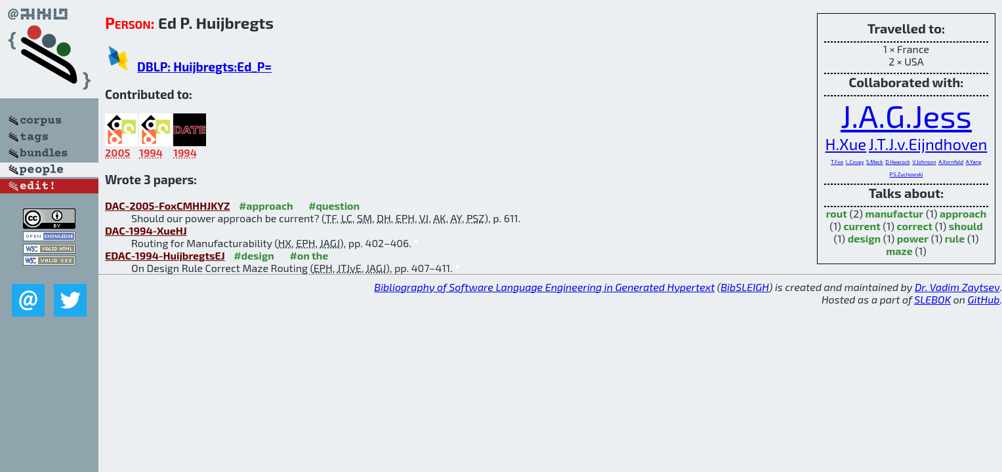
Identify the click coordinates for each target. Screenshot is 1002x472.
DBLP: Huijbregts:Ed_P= (204, 66)
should (966, 226)
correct (914, 226)
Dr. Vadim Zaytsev (957, 287)
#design (254, 255)
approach (963, 213)
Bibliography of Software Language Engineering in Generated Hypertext (544, 287)
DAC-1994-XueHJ (146, 230)
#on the (308, 255)
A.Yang (974, 162)
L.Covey (855, 162)
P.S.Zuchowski (906, 174)
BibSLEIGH (744, 287)
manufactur (894, 213)
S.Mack (874, 162)
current (861, 226)
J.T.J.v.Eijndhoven (928, 143)
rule (955, 238)
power (913, 238)
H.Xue (846, 143)
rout (836, 213)
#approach (266, 205)
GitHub (984, 299)
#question (334, 205)
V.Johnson (924, 162)
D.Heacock (897, 162)
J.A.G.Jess (906, 115)
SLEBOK (932, 299)
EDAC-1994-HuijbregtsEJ (165, 255)
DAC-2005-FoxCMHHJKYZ (167, 205)
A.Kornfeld (950, 162)
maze (899, 251)
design (864, 238)
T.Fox (837, 162)
